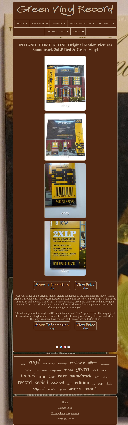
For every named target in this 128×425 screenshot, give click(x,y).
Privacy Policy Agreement (65, 413)
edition (82, 382)
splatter (52, 389)
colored (57, 383)
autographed (55, 370)
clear (69, 384)
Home (65, 402)
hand (37, 370)
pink (100, 383)
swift (44, 370)
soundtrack (80, 375)
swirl (97, 376)
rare (62, 375)
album (92, 363)
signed (39, 388)
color (42, 376)
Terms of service (65, 418)
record (25, 382)
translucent (105, 364)
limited (28, 375)
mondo (68, 370)
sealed (41, 382)
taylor (23, 364)
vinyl (34, 361)
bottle (28, 370)
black (95, 370)
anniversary (49, 363)
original (75, 389)
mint (103, 370)
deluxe (106, 377)
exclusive (77, 363)
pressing (62, 363)
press (63, 389)
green (82, 369)
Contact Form (65, 407)
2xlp (109, 383)
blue (51, 376)
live (93, 384)
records (91, 388)
